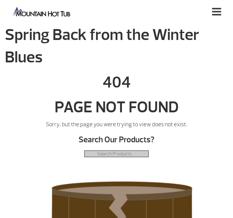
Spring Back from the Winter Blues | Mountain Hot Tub (42, 11)
